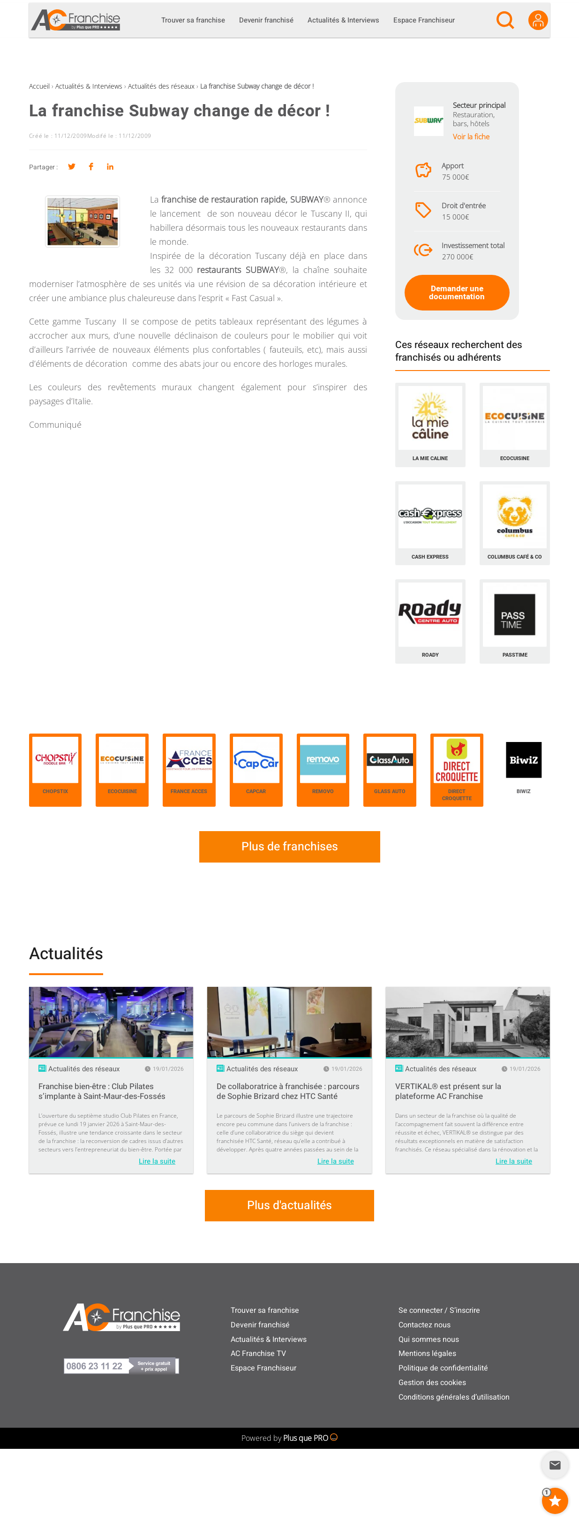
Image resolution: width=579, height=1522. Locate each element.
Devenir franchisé (260, 1325)
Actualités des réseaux (161, 86)
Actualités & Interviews (88, 86)
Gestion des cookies (432, 1382)
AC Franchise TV (258, 1353)
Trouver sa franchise (265, 1310)
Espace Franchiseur (263, 1368)
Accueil (39, 86)
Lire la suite (157, 1161)
